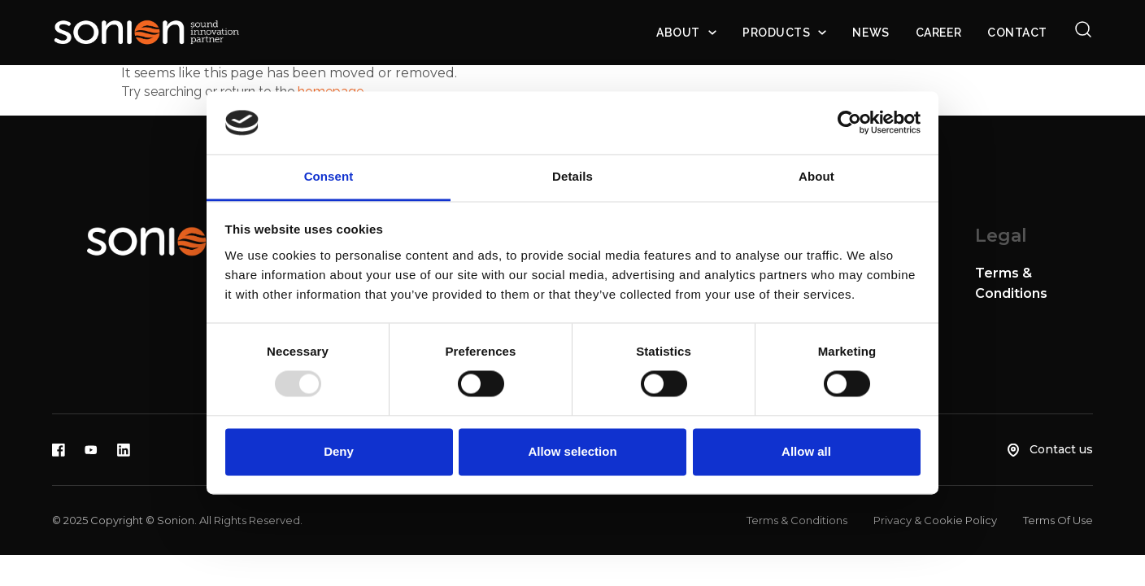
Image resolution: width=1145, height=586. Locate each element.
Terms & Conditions (797, 520)
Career (938, 32)
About (678, 32)
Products (776, 32)
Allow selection (572, 451)
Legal (1001, 236)
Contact (1017, 32)
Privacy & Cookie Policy (935, 520)
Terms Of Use (1058, 520)
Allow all (806, 451)
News (870, 32)
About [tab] (816, 176)
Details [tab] (572, 176)
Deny (339, 451)
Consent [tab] (329, 176)
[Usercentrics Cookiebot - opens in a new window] (849, 123)
